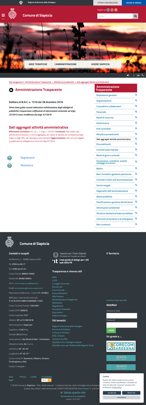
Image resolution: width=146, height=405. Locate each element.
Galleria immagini (59, 315)
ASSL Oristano (58, 335)
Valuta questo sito (75, 392)
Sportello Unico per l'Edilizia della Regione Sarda (73, 345)
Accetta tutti (112, 393)
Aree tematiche (38, 64)
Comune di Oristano (60, 332)
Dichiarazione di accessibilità (73, 396)
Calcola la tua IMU (60, 339)
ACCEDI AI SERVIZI (133, 2)
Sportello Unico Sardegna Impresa (66, 342)
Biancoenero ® (84, 388)
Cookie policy (116, 387)
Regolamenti (57, 306)
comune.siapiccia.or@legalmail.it (26, 283)
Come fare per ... (59, 290)
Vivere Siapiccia (100, 64)
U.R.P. (54, 280)
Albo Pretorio (58, 296)
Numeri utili (57, 286)
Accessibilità (46, 376)
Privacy (23, 376)
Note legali (11, 378)
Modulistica (57, 302)
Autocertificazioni (59, 293)
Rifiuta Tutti (131, 393)
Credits (34, 376)
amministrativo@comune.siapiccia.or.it (29, 288)
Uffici (54, 277)
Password (110, 320)
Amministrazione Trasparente (64, 299)
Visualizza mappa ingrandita (116, 300)
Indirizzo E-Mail (113, 310)
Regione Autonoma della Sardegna (41, 2)
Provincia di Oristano (61, 329)
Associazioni (57, 312)
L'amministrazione (66, 64)
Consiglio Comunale (60, 283)
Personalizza (121, 397)
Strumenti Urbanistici (61, 309)
